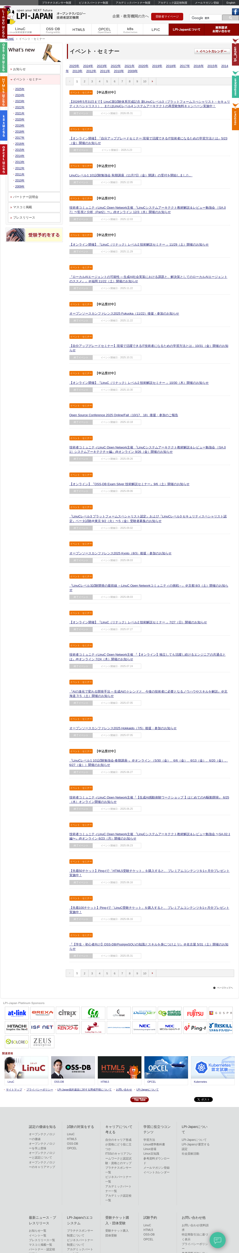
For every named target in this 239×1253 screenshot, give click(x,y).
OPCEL (104, 30)
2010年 (119, 71)
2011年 (105, 71)
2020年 (143, 66)
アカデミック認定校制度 (172, 2)
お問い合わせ (124, 1089)
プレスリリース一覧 (42, 1240)
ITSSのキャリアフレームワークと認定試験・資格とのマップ (118, 1158)
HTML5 (79, 30)
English (230, 2)
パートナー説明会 (25, 197)
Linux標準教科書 (154, 1144)
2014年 (20, 156)
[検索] (205, 18)
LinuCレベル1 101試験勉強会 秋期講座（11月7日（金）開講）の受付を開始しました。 (131, 175)
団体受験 (111, 1235)
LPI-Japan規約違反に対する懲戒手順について (85, 1089)
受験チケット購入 (117, 1230)
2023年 (102, 66)
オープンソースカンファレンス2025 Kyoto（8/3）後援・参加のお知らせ (120, 553)
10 (144, 81)
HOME (10, 38)
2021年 (129, 66)
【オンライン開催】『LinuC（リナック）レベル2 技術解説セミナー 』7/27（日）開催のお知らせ (138, 622)
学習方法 (149, 1139)
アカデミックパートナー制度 (133, 2)
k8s (130, 30)
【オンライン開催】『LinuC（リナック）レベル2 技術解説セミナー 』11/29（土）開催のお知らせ (139, 244)
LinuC (20, 30)
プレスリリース (24, 217)
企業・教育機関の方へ (130, 16)
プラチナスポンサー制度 (56, 2)
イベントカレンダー (156, 1172)
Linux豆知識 (151, 1153)
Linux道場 (149, 1149)
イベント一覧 (37, 1235)
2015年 (212, 66)
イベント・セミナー (27, 79)
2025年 (74, 66)
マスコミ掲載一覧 (40, 1244)
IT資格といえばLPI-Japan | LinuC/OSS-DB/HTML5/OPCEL (51, 14)
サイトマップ (14, 1089)
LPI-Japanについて (186, 30)
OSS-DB (53, 30)
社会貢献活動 (190, 1153)
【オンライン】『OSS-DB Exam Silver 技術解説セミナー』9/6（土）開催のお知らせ (129, 484)
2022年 (116, 66)
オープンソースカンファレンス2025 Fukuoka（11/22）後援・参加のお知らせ (124, 313)
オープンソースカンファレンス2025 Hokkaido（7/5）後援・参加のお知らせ (123, 728)
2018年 (171, 66)
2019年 (157, 66)
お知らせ (19, 69)
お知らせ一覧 (37, 1230)
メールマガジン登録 (207, 2)
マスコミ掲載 (22, 207)
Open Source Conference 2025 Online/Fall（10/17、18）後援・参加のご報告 (123, 415)
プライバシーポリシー (39, 1089)
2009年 (133, 71)
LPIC (156, 30)
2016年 (199, 66)
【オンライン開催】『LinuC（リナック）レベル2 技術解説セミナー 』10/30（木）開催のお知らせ (139, 383)
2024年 (88, 66)
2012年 (91, 71)
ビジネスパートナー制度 (93, 2)
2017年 (185, 66)
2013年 (78, 71)
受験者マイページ (167, 16)
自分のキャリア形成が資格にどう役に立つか (118, 1144)
